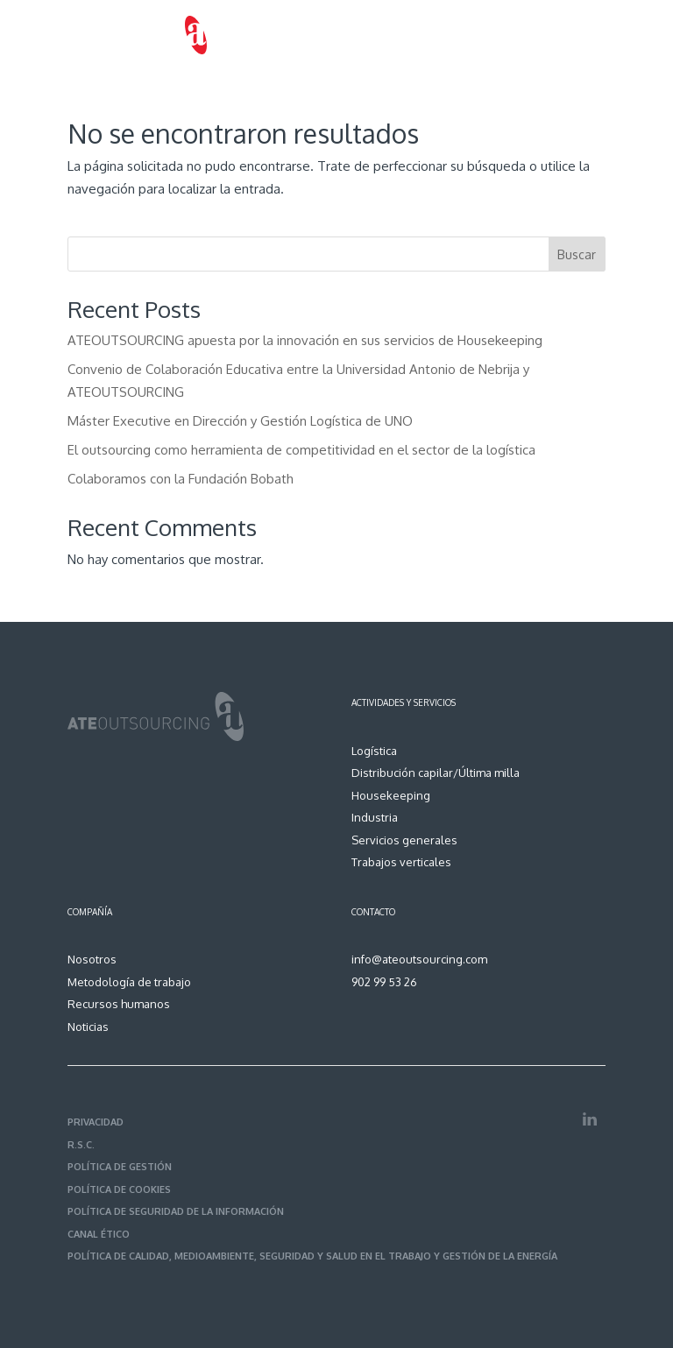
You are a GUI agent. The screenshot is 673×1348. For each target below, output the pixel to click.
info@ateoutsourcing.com (419, 959)
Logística (374, 751)
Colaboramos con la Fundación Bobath (180, 478)
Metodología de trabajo (129, 982)
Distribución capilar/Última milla (435, 773)
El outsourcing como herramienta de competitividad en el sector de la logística (301, 449)
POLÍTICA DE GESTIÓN (119, 1167)
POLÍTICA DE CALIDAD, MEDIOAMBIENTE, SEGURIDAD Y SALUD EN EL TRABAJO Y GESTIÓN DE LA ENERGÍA (312, 1256)
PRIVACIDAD (95, 1122)
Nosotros (92, 959)
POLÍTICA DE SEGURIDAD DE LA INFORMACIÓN (175, 1211)
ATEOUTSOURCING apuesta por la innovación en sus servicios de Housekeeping (304, 340)
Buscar (576, 254)
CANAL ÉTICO (98, 1234)
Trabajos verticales (401, 862)
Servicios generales (404, 840)
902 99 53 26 (384, 982)
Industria (374, 817)
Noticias (88, 1027)
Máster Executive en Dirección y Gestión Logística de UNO (240, 421)
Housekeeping (390, 795)
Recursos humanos (118, 1004)
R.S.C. (81, 1145)
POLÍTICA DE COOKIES (119, 1189)
